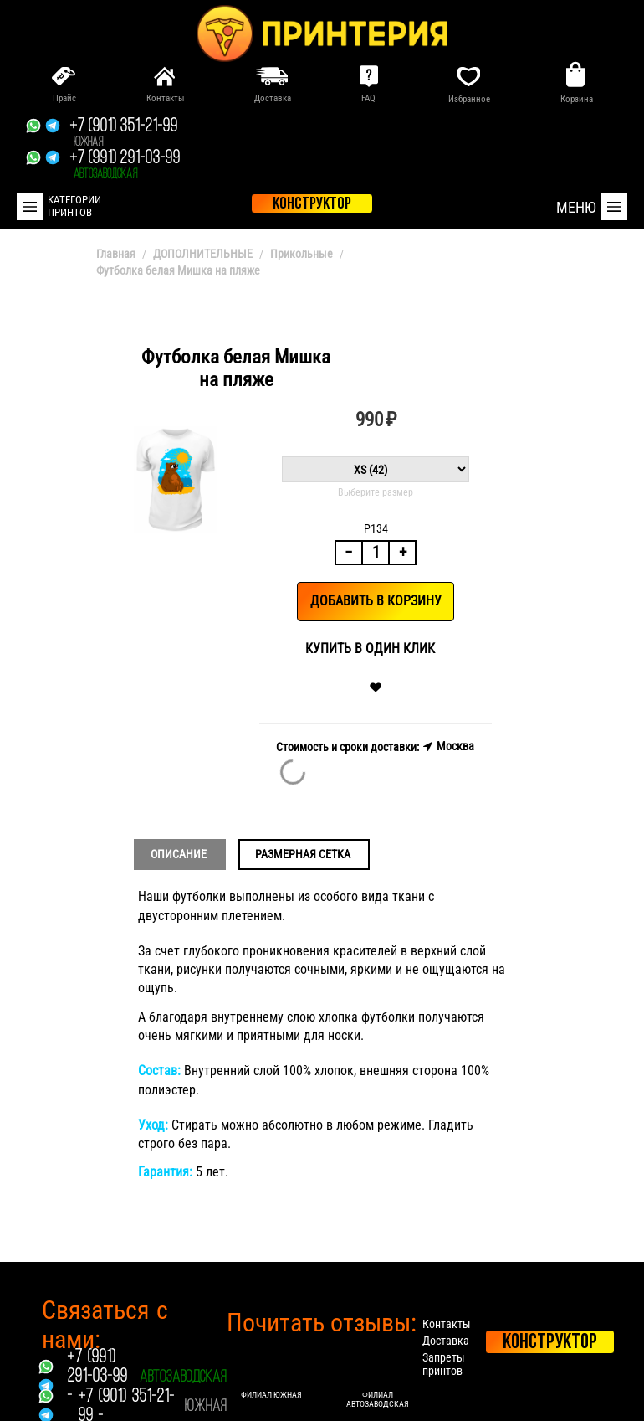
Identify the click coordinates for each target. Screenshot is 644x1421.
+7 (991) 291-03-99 (124, 165)
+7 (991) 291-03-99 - (97, 1377)
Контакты (446, 1324)
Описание (179, 854)
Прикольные (301, 253)
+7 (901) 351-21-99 (123, 133)
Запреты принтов (443, 1364)
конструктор (312, 204)
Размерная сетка (302, 854)
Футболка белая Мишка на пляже (178, 270)
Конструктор (550, 1342)
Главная (115, 253)
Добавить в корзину (376, 601)
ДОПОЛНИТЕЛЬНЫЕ (203, 253)
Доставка (445, 1340)
